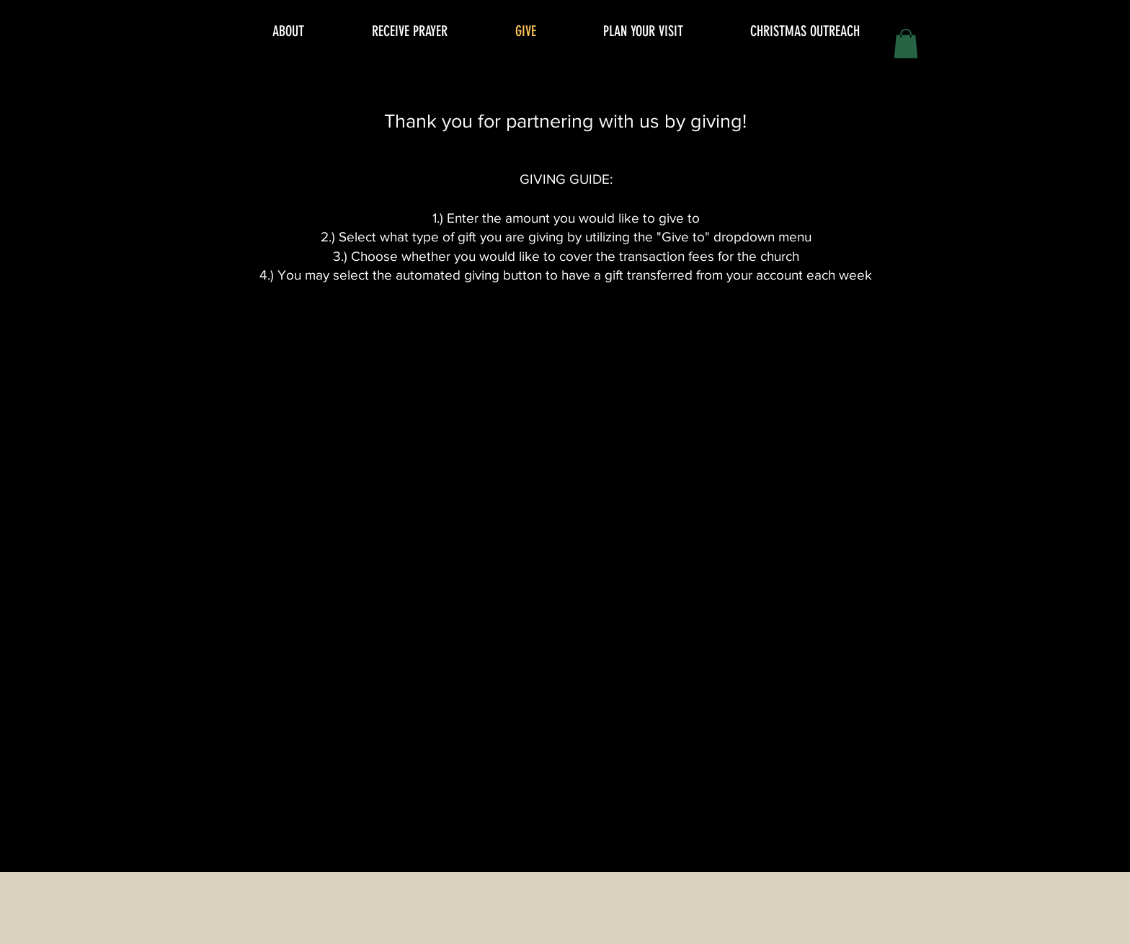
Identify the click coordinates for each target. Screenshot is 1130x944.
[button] (906, 43)
